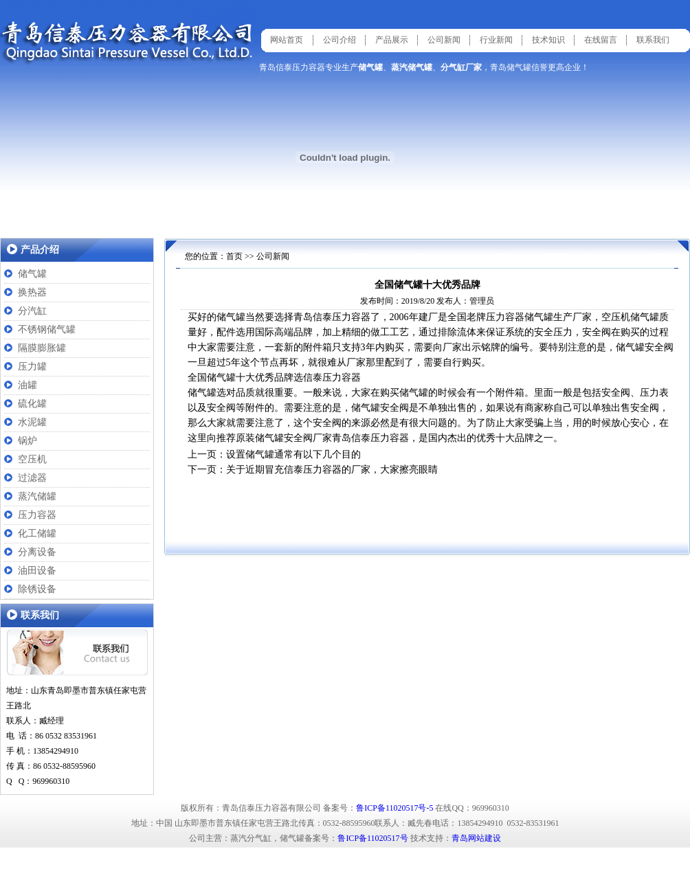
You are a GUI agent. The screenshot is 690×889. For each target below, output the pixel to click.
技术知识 (548, 40)
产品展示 (391, 40)
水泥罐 (32, 422)
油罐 (27, 385)
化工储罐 (37, 533)
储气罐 (32, 274)
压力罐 (32, 366)
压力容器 (37, 515)
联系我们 (652, 40)
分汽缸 (32, 311)
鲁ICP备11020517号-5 (394, 808)
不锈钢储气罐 (47, 329)
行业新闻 (496, 40)
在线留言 (600, 40)
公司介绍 (339, 40)
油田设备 (37, 570)
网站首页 (286, 40)
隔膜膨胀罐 (42, 348)
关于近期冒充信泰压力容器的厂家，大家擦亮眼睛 (332, 469)
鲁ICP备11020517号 (372, 838)
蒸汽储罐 (37, 496)
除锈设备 (37, 589)
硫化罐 (32, 403)
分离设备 (37, 552)
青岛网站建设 (476, 838)
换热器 (32, 292)
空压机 (32, 459)
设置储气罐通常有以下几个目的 (293, 454)
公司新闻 (443, 40)
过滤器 (32, 478)
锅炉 (27, 441)
